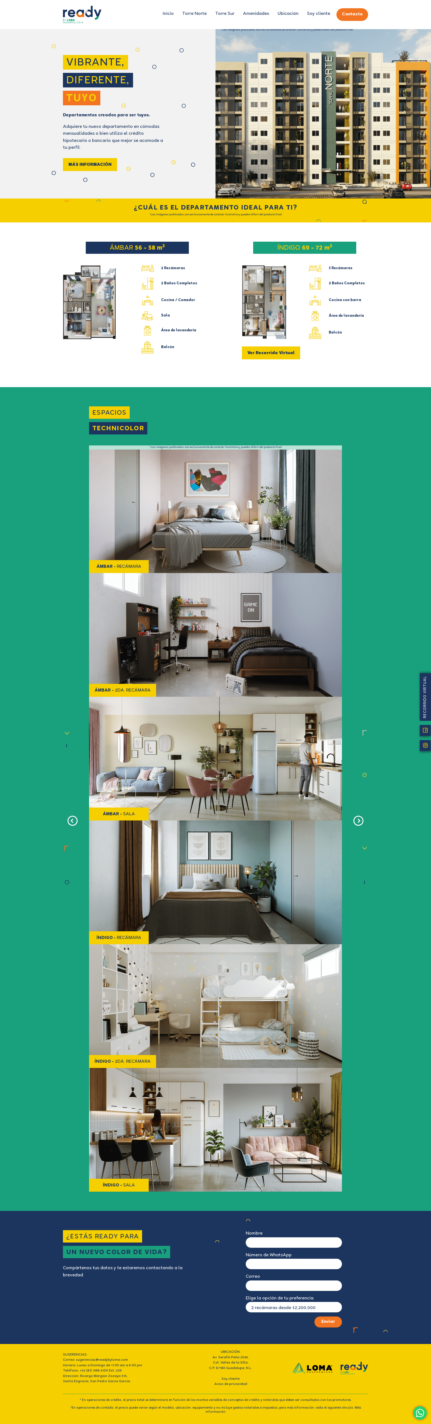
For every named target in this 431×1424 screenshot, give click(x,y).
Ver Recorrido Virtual (271, 353)
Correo (253, 1277)
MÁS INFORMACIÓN (90, 165)
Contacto (352, 14)
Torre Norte (194, 14)
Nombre (254, 1233)
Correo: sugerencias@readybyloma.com (95, 1360)
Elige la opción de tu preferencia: (280, 1298)
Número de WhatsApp (269, 1255)
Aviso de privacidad (230, 1384)
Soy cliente (318, 14)
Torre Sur (224, 14)
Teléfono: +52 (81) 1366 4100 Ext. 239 (92, 1371)
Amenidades (256, 14)
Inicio (168, 14)
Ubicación (288, 14)
